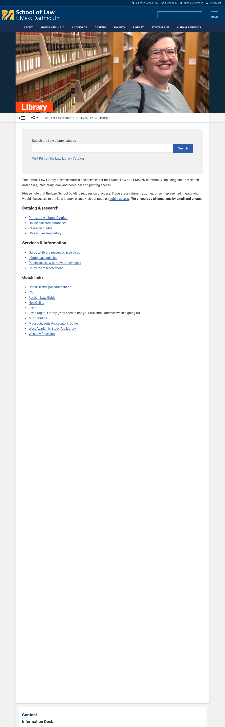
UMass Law (87, 118)
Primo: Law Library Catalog (48, 218)
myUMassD (214, 3)
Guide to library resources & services (54, 252)
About (28, 27)
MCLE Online (38, 318)
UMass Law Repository (45, 233)
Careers (100, 27)
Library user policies (43, 258)
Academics (79, 27)
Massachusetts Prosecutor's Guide (53, 323)
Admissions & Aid (52, 27)
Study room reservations (46, 268)
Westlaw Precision (42, 334)
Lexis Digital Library (43, 313)
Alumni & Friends (189, 27)
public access (119, 199)
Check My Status (191, 3)
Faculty (120, 27)
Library (138, 27)
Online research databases (47, 223)
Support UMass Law (145, 3)
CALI (32, 292)
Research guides (40, 228)
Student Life (160, 27)
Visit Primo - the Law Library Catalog (58, 158)
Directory (169, 3)
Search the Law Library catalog (54, 141)
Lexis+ (33, 308)
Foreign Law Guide (42, 297)
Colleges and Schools (59, 118)
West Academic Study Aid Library (52, 328)
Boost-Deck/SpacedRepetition (50, 287)
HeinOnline (36, 303)
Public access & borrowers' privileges (55, 263)
